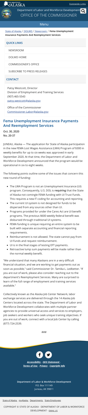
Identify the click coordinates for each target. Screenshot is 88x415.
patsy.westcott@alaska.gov (24, 101)
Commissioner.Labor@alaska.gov (27, 112)
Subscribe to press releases (28, 71)
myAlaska (24, 400)
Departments (36, 400)
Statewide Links (77, 3)
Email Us (53, 410)
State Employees (53, 400)
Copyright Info (57, 365)
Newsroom (40, 31)
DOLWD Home (18, 57)
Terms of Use (30, 365)
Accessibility (34, 362)
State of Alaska (14, 4)
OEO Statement (51, 362)
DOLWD (28, 31)
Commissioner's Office (24, 64)
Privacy (44, 365)
